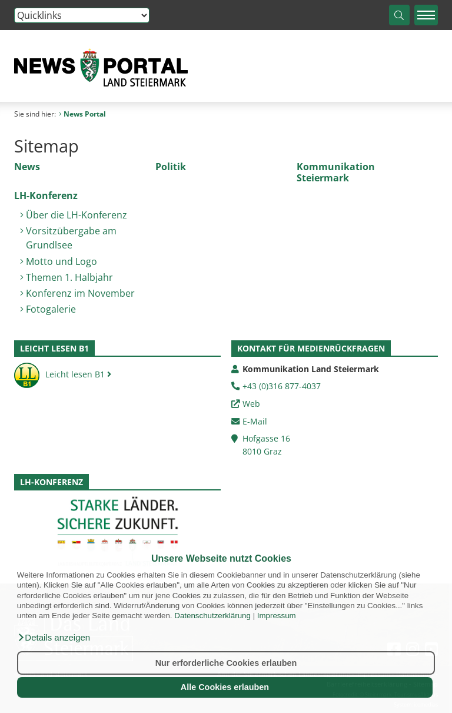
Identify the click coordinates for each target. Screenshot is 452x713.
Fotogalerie (51, 309)
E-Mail (254, 421)
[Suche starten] (399, 15)
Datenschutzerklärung (212, 615)
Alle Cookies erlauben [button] (225, 687)
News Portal (82, 114)
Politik (170, 166)
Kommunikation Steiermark (336, 172)
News (27, 166)
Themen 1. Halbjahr (69, 277)
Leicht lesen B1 (62, 374)
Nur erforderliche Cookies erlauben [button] (226, 663)
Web (251, 403)
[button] (53, 637)
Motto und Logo (61, 261)
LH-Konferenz (46, 195)
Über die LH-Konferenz (76, 214)
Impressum (276, 615)
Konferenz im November (80, 293)
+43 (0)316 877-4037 (281, 386)
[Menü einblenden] (426, 15)
